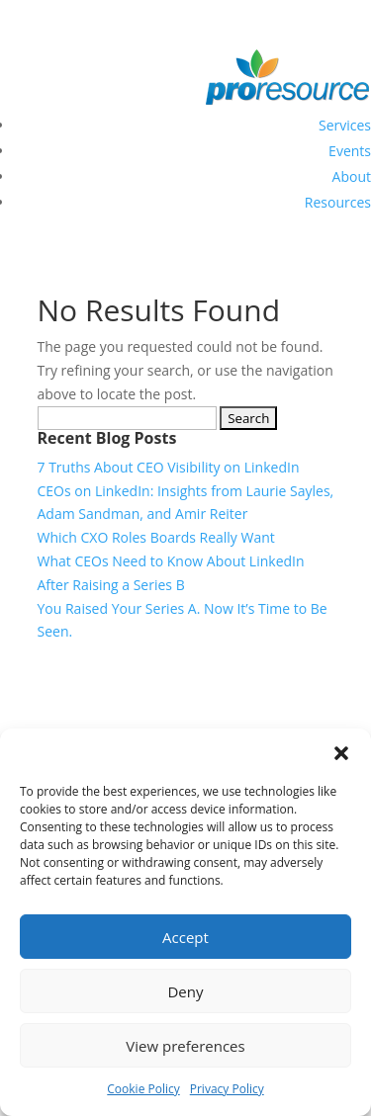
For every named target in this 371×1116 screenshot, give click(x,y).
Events (349, 150)
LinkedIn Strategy (56, 708)
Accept (185, 937)
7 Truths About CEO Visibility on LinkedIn (169, 467)
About (351, 176)
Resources (338, 202)
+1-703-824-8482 (316, 12)
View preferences (185, 1046)
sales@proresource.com (164, 12)
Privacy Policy (227, 1088)
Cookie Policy (143, 1088)
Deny (185, 991)
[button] (341, 753)
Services (345, 125)
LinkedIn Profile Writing (75, 684)
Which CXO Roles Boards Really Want (156, 537)
